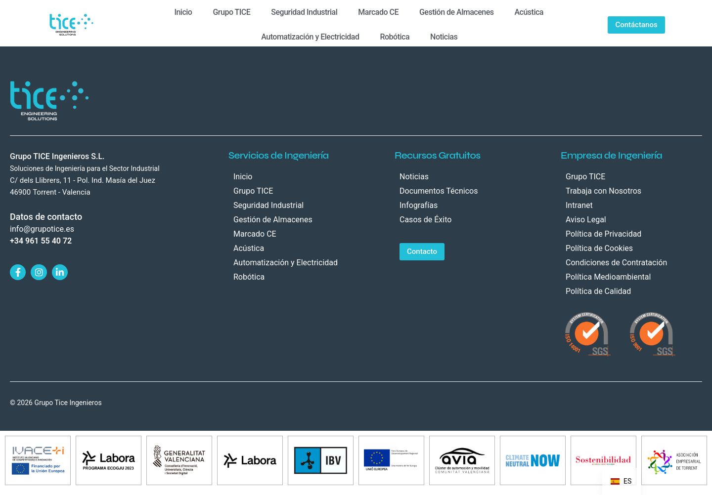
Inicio (183, 12)
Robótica (394, 36)
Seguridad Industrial (304, 12)
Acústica (528, 12)
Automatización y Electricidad (310, 36)
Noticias (443, 36)
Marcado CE (378, 12)
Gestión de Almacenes (456, 12)
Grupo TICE (231, 12)
